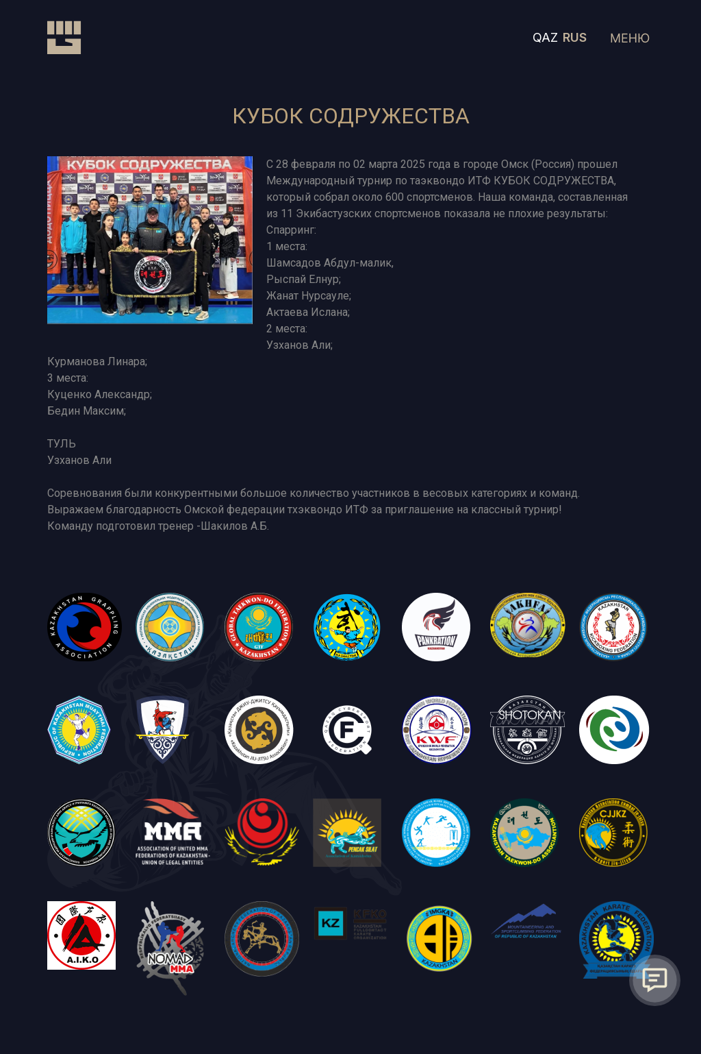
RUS (575, 37)
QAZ (545, 37)
